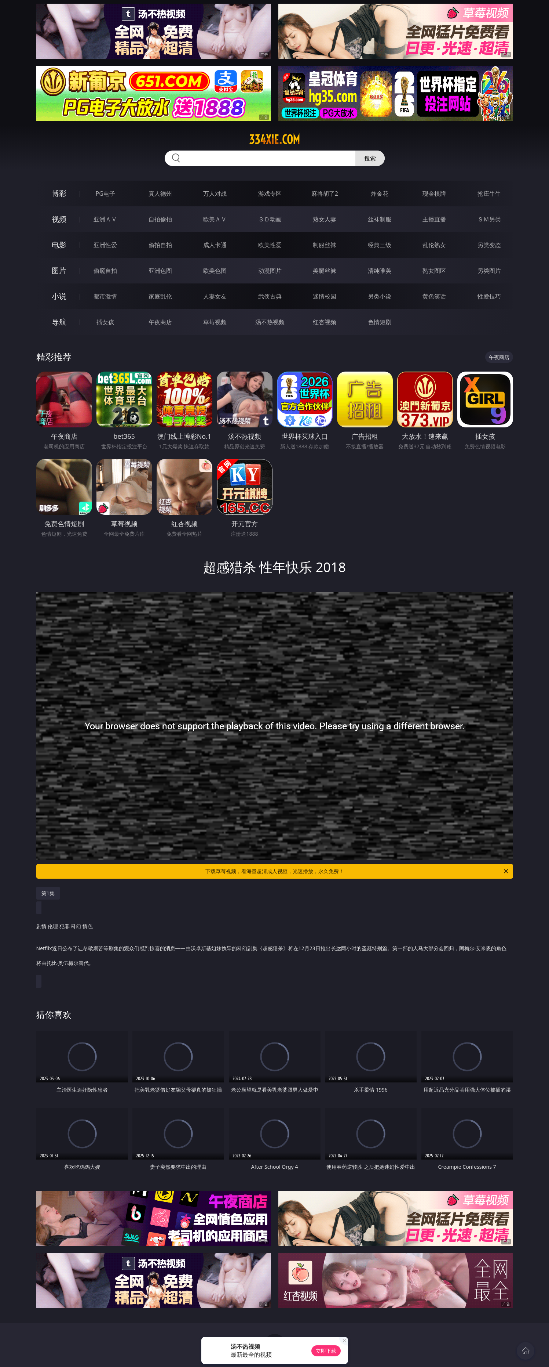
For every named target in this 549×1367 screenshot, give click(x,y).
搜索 (370, 158)
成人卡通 (215, 245)
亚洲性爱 (105, 245)
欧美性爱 (270, 245)
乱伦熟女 (434, 245)
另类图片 (489, 271)
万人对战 (215, 193)
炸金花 (379, 193)
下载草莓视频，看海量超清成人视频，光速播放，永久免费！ (357, 871)
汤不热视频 (270, 322)
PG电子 (105, 193)
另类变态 (489, 245)
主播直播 (434, 219)
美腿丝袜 (324, 271)
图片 (59, 270)
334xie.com (274, 139)
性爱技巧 (489, 296)
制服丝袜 (324, 245)
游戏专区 (270, 193)
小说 (59, 296)
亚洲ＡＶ (105, 219)
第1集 (48, 893)
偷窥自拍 (105, 271)
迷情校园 (324, 296)
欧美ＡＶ (215, 219)
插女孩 (105, 322)
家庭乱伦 (160, 296)
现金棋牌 (434, 193)
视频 (59, 219)
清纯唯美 (379, 271)
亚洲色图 (160, 271)
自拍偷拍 (160, 219)
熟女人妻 (324, 219)
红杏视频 (324, 322)
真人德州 (160, 193)
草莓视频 (215, 322)
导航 (59, 322)
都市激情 (105, 296)
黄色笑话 (434, 296)
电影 (59, 245)
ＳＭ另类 (489, 219)
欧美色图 (215, 271)
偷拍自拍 (160, 245)
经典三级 (379, 245)
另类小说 (379, 296)
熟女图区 (434, 271)
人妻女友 (215, 296)
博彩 (59, 193)
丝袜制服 (379, 219)
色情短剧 (379, 322)
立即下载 (326, 1350)
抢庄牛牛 (489, 193)
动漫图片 (270, 271)
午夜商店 (160, 322)
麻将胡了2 (324, 193)
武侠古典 (270, 296)
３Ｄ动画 (270, 219)
